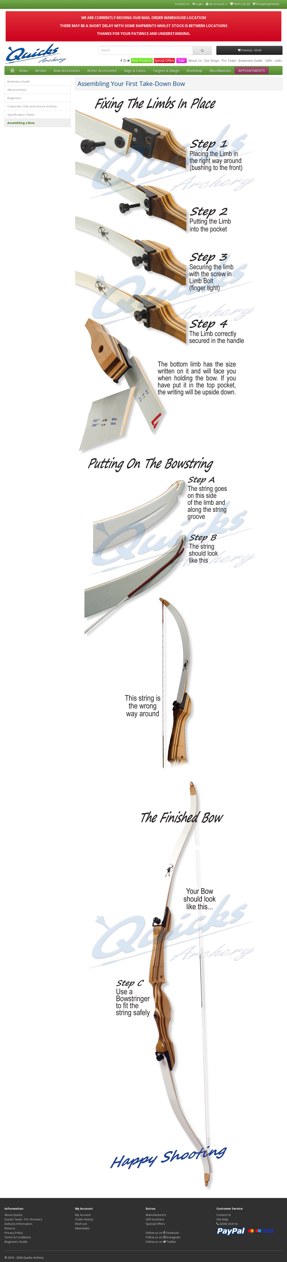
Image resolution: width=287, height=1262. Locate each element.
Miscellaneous (220, 70)
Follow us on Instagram (163, 1237)
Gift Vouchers (155, 1219)
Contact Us (223, 1215)
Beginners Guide (15, 1242)
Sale (181, 60)
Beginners (14, 98)
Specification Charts (21, 115)
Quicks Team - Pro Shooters (23, 1219)
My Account (83, 1215)
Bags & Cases (135, 70)
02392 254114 (226, 1224)
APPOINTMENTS (251, 70)
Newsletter (82, 1228)
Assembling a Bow (21, 123)
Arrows (40, 70)
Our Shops (211, 60)
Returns (9, 1228)
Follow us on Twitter (161, 1242)
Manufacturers (156, 1215)
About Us (195, 60)
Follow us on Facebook (162, 1233)
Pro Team (229, 60)
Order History (84, 1219)
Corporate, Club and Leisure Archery (32, 106)
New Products (141, 60)
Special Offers (164, 60)
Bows (23, 70)
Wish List (81, 1224)
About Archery (17, 90)
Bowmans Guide (250, 60)
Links (278, 60)
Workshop (194, 70)
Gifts (268, 60)
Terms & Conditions (17, 1237)
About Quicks (13, 1215)
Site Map (222, 1219)
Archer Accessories (102, 70)
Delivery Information (18, 1224)
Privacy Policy (13, 1233)
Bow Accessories (67, 70)
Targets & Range (166, 70)
